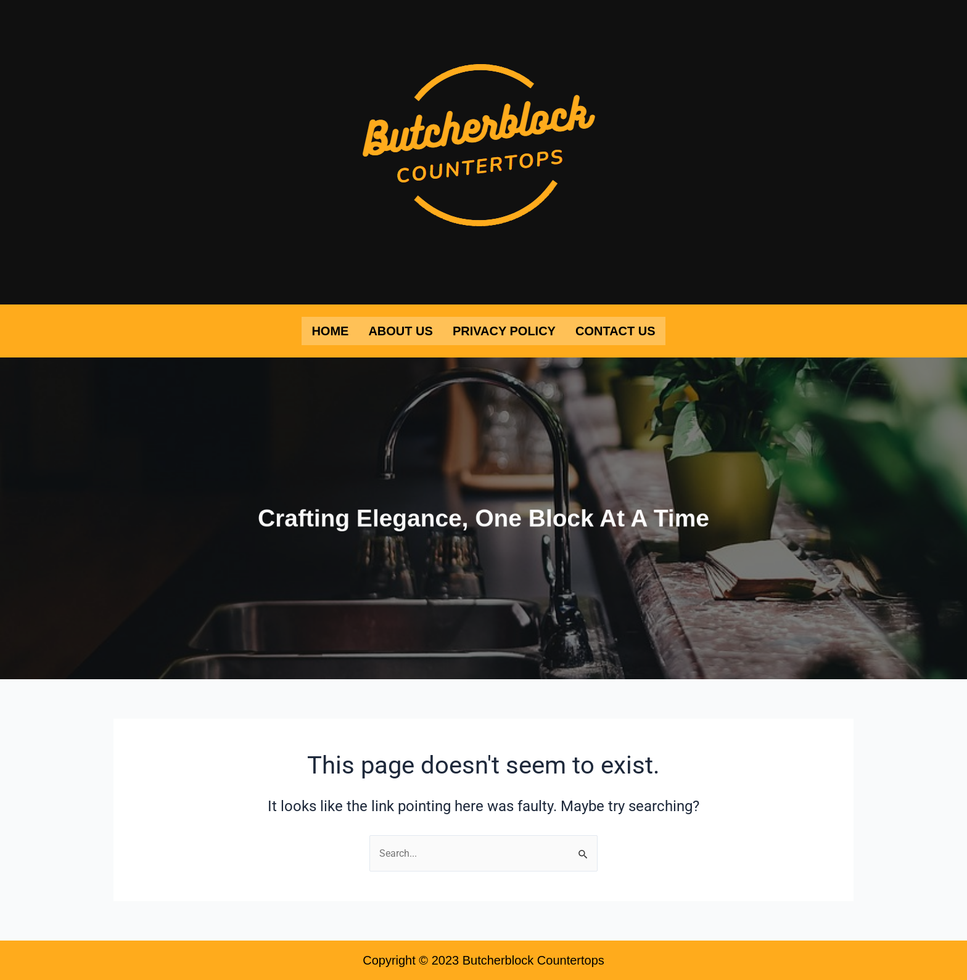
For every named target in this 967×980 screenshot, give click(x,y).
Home (329, 330)
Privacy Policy (504, 330)
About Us (400, 330)
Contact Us (615, 330)
